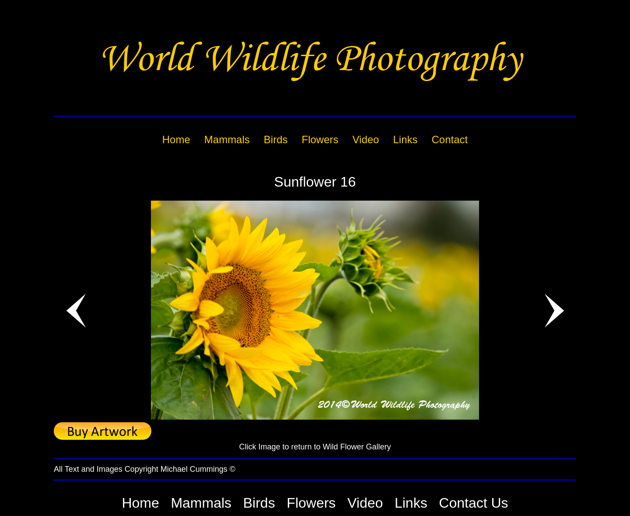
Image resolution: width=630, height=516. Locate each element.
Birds (259, 503)
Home (140, 503)
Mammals (201, 503)
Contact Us (473, 503)
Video (365, 503)
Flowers (311, 503)
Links (411, 503)
